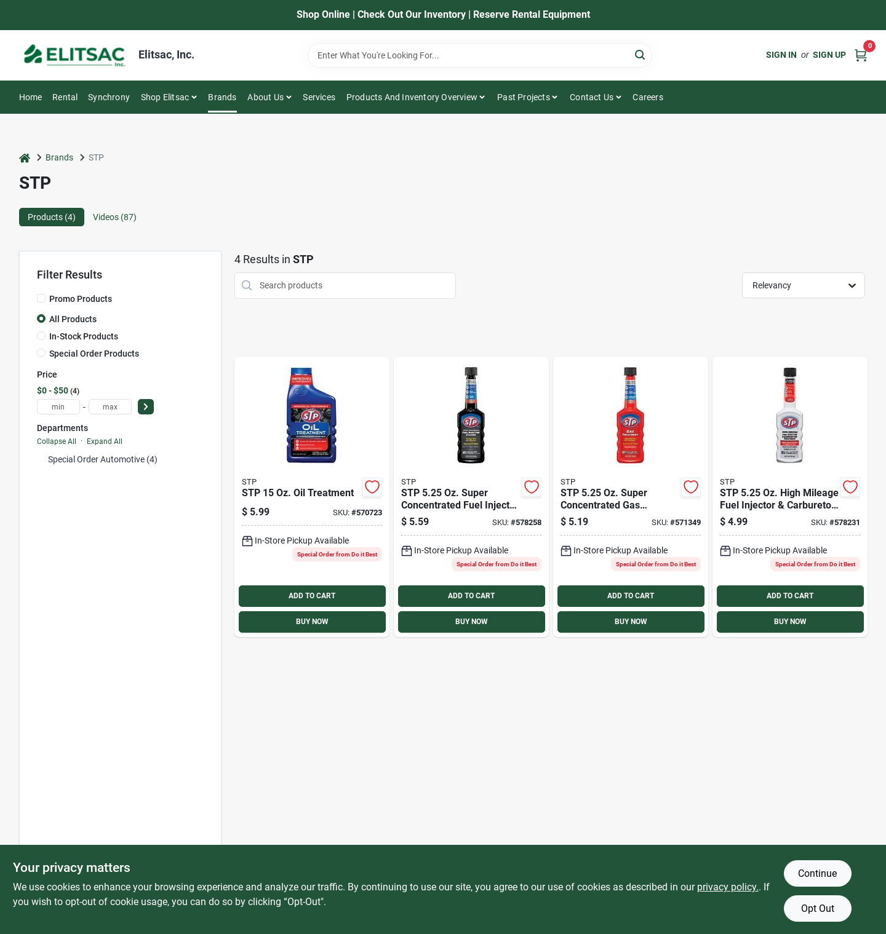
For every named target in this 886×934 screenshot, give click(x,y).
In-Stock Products (83, 336)
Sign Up (829, 55)
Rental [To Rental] (65, 97)
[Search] (641, 54)
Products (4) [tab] (52, 217)
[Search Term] (480, 55)
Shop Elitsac (165, 97)
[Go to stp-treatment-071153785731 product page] (630, 497)
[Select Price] (146, 406)
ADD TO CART (312, 596)
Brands (222, 97)
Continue (817, 873)
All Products (73, 319)
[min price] (58, 406)
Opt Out (817, 908)
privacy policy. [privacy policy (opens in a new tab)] (728, 887)
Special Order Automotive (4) (103, 459)
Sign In (781, 55)
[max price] (110, 406)
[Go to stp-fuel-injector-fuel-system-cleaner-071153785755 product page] (471, 497)
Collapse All (56, 441)
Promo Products (80, 299)
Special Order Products (94, 353)
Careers (648, 97)
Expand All (104, 441)
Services (319, 97)
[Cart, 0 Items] (861, 55)
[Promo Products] (41, 298)
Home (30, 97)
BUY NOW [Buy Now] (312, 621)
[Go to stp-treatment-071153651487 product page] (311, 497)
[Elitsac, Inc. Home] (74, 55)
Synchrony (109, 97)
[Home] (24, 157)
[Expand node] (41, 459)
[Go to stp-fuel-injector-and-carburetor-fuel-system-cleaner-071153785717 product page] (790, 497)
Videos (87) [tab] (115, 217)
